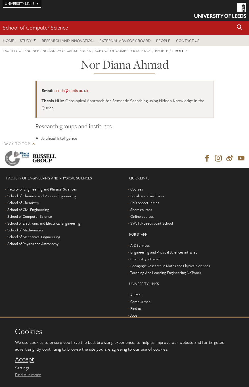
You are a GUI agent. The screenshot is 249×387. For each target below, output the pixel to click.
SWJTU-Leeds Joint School (151, 223)
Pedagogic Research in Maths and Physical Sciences (170, 266)
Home (8, 40)
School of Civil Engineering (28, 209)
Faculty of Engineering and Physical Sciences (47, 50)
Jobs (133, 315)
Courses (136, 189)
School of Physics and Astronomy (32, 243)
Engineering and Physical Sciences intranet (163, 252)
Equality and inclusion (147, 196)
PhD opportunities (144, 203)
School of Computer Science (35, 27)
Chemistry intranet (145, 259)
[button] (239, 28)
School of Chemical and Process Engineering (41, 196)
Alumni (135, 295)
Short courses (141, 209)
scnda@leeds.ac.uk (71, 90)
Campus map (140, 301)
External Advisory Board (124, 40)
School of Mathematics (25, 230)
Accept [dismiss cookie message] (24, 359)
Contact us (187, 40)
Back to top (16, 144)
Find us (135, 308)
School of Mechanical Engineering (33, 237)
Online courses (142, 216)
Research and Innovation (68, 40)
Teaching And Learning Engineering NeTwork (165, 272)
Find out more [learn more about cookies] (28, 374)
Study (26, 40)
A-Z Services (140, 245)
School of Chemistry (23, 203)
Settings (22, 368)
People (163, 40)
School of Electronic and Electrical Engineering (43, 223)
